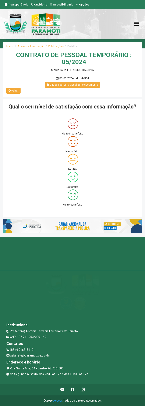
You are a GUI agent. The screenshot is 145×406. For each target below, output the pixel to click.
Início (9, 46)
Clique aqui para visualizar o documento (72, 84)
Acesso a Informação (31, 46)
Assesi (57, 400)
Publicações (56, 46)
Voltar (13, 90)
